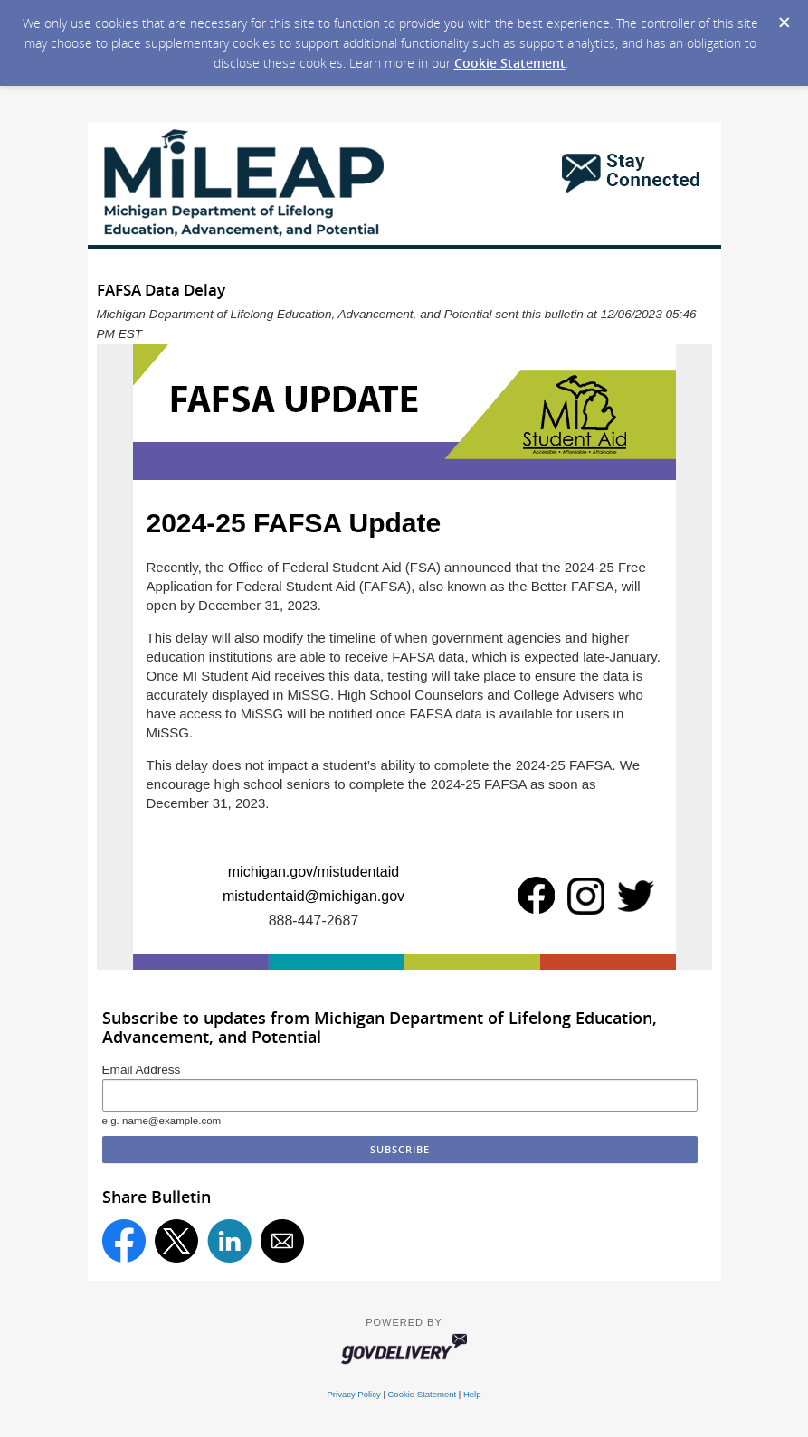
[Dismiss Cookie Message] (784, 23)
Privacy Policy (354, 1394)
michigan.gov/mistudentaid (313, 871)
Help (472, 1394)
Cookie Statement (510, 62)
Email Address (141, 1069)
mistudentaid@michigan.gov (313, 896)
